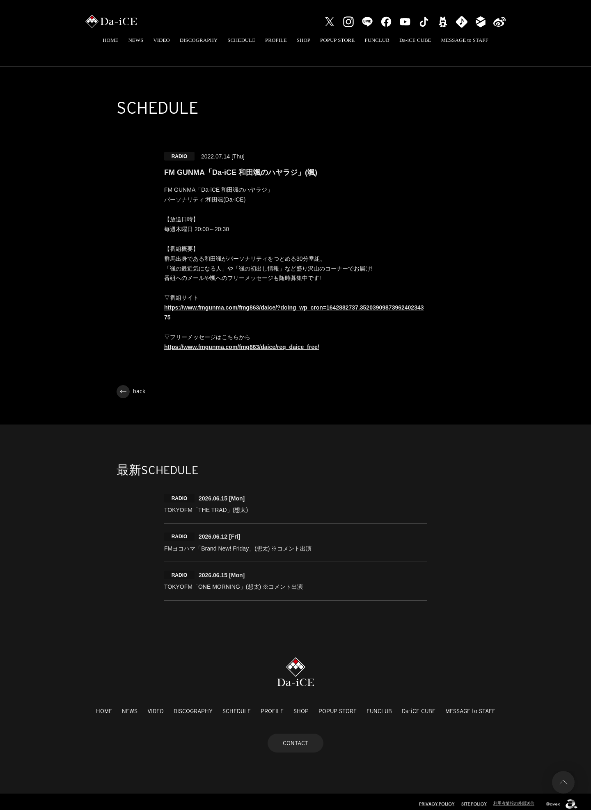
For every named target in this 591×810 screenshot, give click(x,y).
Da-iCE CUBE (415, 40)
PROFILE (276, 40)
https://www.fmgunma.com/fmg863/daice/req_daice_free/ (241, 347)
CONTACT (295, 738)
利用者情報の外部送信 (511, 798)
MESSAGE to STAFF (464, 40)
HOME (110, 40)
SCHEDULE (241, 40)
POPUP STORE (337, 40)
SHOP (303, 40)
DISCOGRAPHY (199, 40)
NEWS (135, 40)
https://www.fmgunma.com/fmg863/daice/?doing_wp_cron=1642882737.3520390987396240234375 (294, 312)
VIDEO (161, 40)
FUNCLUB (376, 40)
